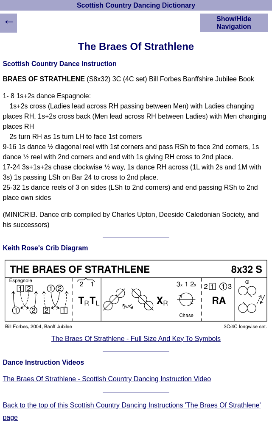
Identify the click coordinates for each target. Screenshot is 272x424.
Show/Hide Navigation (233, 22)
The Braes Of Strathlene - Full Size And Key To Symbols (136, 338)
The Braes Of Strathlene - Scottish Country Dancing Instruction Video (107, 378)
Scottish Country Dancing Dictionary (136, 5)
